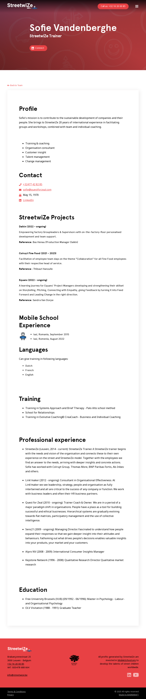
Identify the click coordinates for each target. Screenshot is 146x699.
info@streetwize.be (17, 675)
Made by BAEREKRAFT (129, 694)
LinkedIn (28, 200)
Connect (39, 47)
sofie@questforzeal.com (37, 189)
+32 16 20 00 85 (15, 663)
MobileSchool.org (127, 660)
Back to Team (16, 85)
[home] (22, 6)
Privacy (10, 694)
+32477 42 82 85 (32, 184)
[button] (136, 6)
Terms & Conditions (16, 691)
